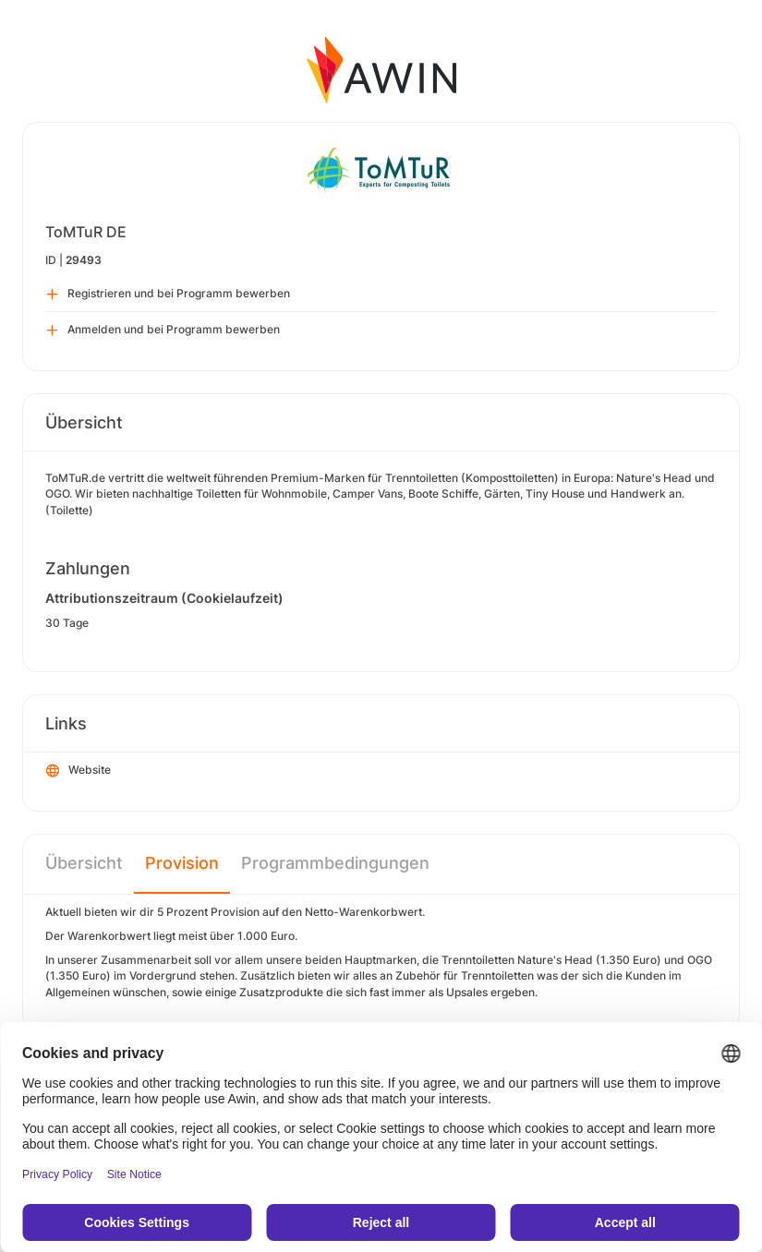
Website (78, 771)
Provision (182, 863)
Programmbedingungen (335, 863)
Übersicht (84, 863)
